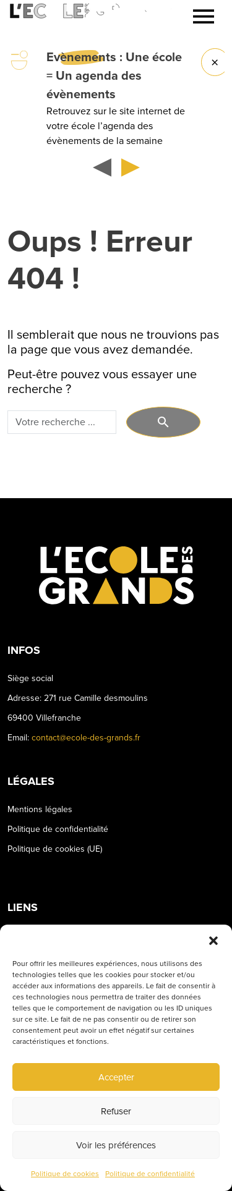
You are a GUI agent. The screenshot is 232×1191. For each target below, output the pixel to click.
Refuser (116, 1111)
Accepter (116, 1077)
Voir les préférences (116, 1145)
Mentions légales (39, 809)
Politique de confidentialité (150, 1174)
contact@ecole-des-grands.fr (86, 737)
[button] (213, 940)
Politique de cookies (65, 1174)
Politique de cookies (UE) (54, 849)
